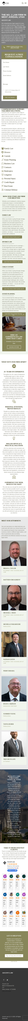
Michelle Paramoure (12, 624)
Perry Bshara (8, 671)
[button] (26, 3)
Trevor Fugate (9, 759)
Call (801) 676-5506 (14, 347)
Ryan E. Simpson (9, 704)
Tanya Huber (8, 724)
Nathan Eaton (9, 659)
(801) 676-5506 (6, 991)
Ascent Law (11, 862)
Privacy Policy (14, 90)
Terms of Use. (8, 91)
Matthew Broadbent (11, 580)
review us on (12, 870)
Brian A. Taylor (9, 568)
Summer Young (9, 714)
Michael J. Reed (9, 613)
